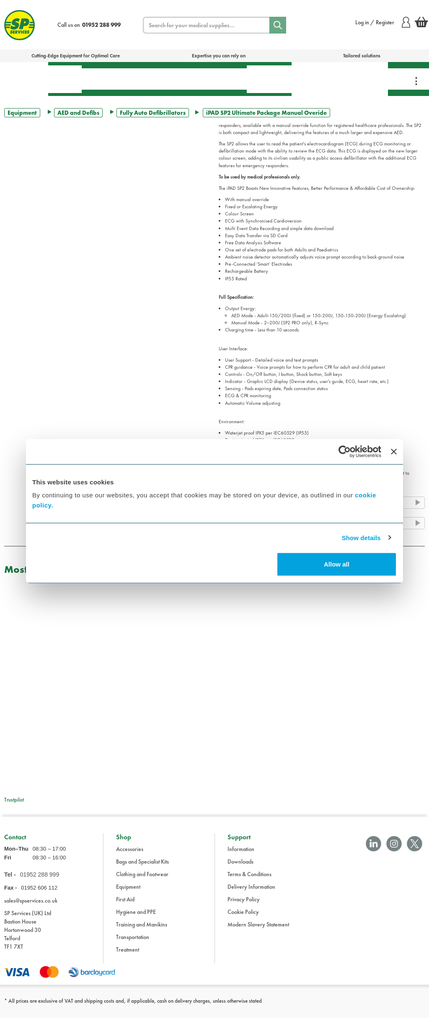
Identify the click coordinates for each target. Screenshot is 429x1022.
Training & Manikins (315, 79)
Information (240, 853)
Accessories (129, 853)
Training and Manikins (141, 928)
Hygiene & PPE (269, 79)
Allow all (336, 564)
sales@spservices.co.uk (30, 905)
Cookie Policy (243, 916)
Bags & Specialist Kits (24, 79)
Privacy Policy (243, 903)
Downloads (240, 865)
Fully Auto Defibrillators (153, 112)
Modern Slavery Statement (258, 928)
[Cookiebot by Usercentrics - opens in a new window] (344, 451)
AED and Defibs (78, 112)
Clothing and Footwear (142, 878)
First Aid (65, 79)
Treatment (107, 79)
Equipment (157, 79)
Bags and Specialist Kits (142, 865)
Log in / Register (382, 22)
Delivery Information (251, 891)
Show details (361, 537)
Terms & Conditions (249, 878)
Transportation (215, 79)
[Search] (277, 25)
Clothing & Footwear (363, 79)
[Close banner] (394, 451)
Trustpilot (14, 799)
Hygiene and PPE (136, 916)
